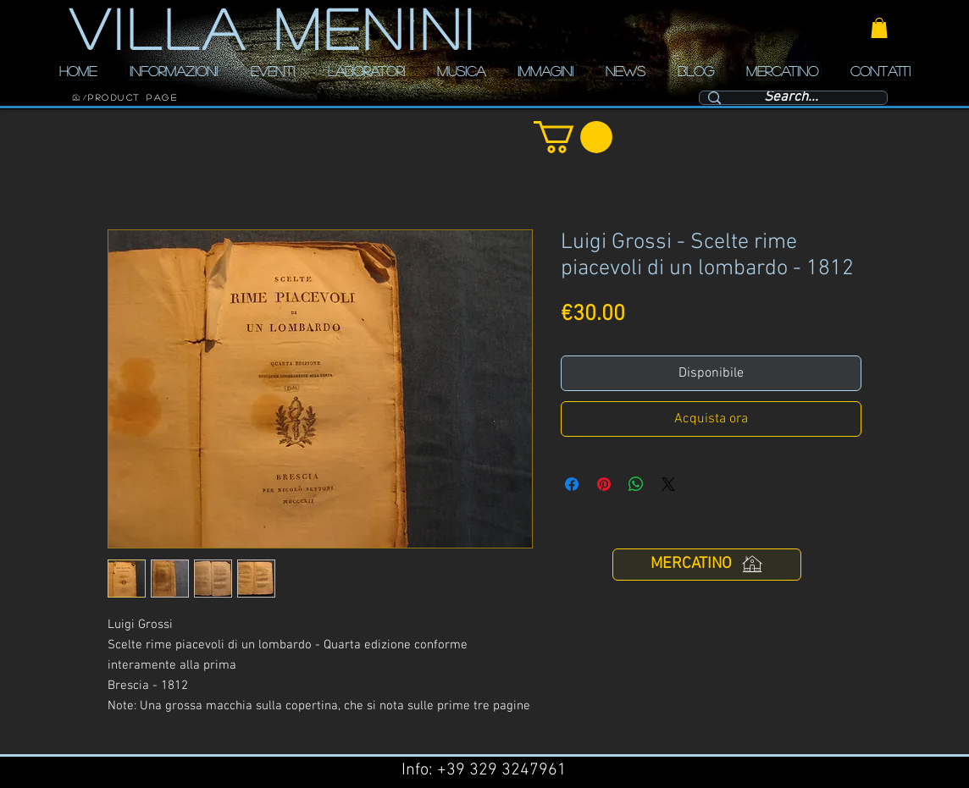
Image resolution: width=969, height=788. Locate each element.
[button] (879, 28)
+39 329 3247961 (502, 770)
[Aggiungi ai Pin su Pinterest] (604, 484)
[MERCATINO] (706, 564)
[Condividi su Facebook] (572, 484)
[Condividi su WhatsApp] (636, 484)
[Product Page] (133, 97)
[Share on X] (668, 484)
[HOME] (76, 97)
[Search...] (791, 98)
